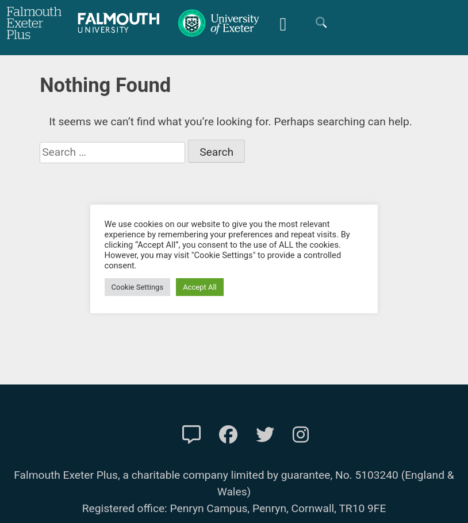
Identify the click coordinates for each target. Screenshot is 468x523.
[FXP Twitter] (265, 435)
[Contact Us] (191, 435)
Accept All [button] (200, 287)
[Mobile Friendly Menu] (282, 22)
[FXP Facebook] (228, 435)
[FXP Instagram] (301, 435)
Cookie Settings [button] (138, 287)
